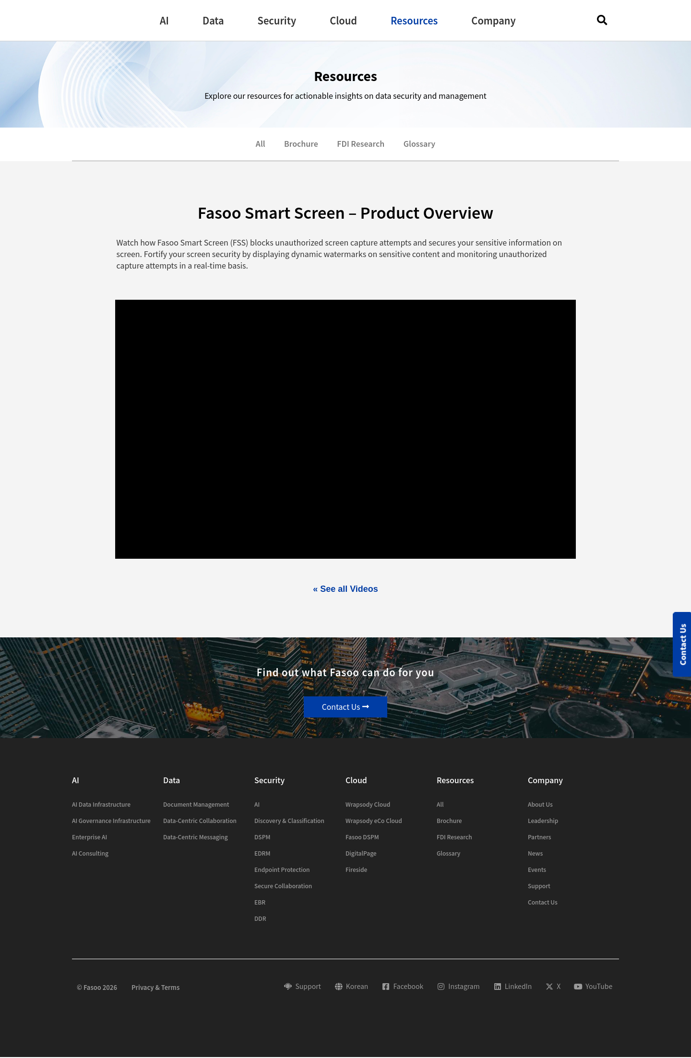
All (259, 144)
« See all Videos (345, 589)
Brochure (301, 144)
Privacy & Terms (155, 987)
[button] (164, 20)
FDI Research (361, 144)
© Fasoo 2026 (97, 987)
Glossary (420, 144)
